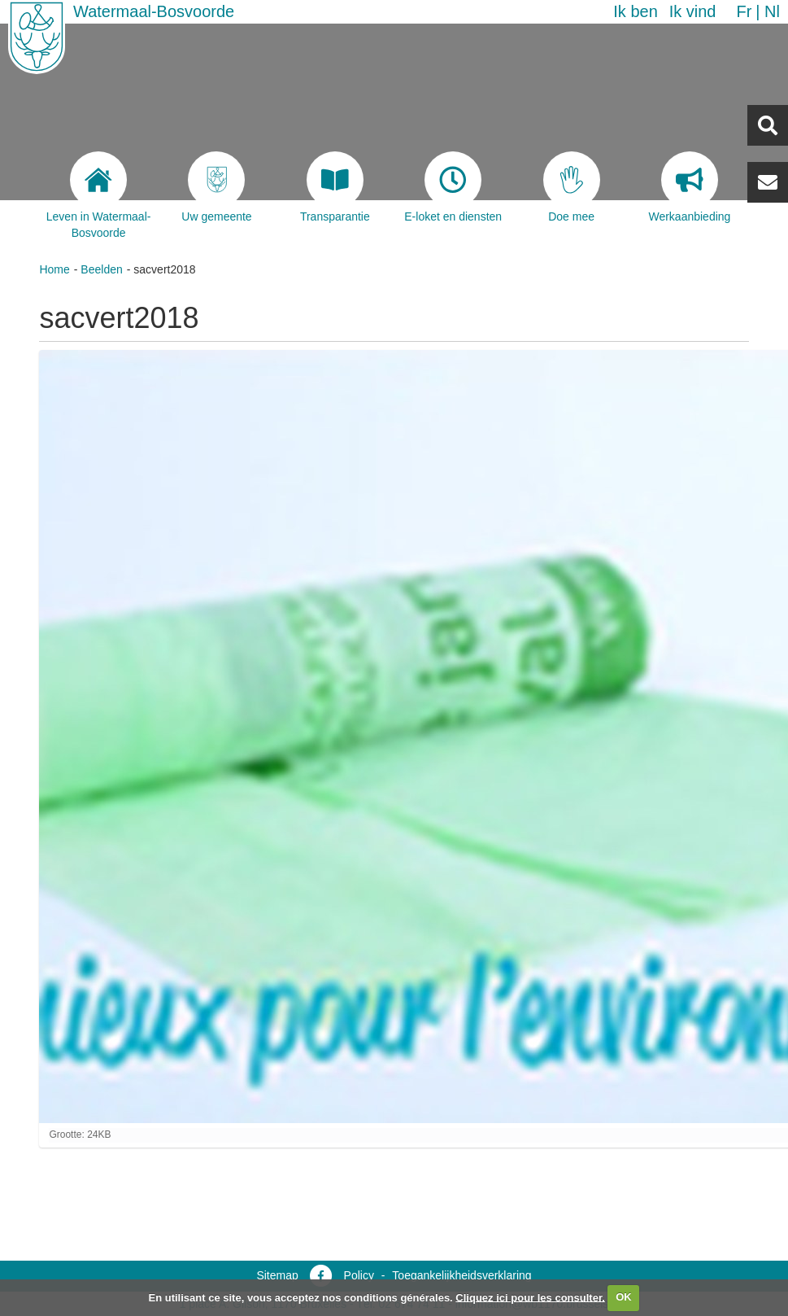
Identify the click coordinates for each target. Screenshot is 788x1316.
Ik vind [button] (692, 11)
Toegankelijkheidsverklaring (461, 1275)
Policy (359, 1275)
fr (743, 11)
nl (772, 11)
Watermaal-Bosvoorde (153, 11)
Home (54, 269)
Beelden (101, 269)
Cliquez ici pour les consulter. (530, 1297)
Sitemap (277, 1275)
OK (624, 1297)
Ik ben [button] (635, 11)
